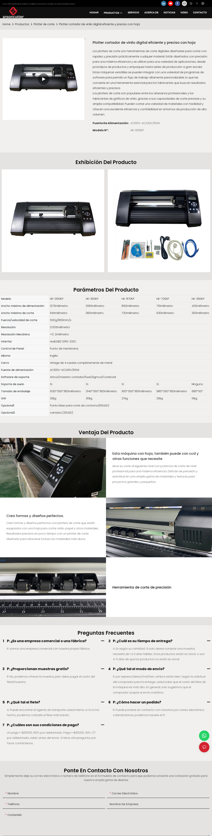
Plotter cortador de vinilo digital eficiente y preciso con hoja (99, 24)
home (7, 24)
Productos (22, 24)
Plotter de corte (44, 24)
